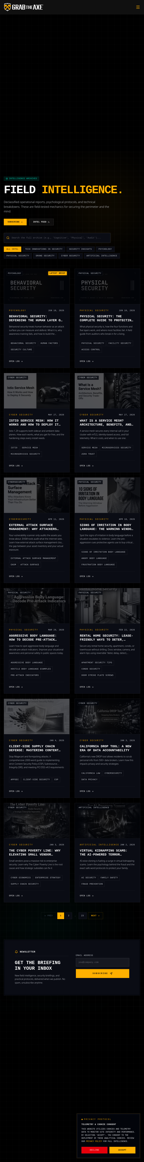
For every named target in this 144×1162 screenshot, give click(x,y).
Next (95, 916)
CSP (56, 780)
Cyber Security (70, 256)
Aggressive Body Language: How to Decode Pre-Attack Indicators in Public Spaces (34, 639)
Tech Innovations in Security (44, 249)
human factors (49, 343)
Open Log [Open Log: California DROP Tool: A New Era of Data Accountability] (87, 791)
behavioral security (23, 343)
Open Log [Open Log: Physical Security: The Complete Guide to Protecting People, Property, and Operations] (87, 361)
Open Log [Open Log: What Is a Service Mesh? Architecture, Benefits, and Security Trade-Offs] (87, 466)
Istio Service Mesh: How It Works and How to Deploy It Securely (34, 424)
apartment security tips (97, 663)
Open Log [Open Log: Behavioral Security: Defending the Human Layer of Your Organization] (16, 361)
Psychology (105, 249)
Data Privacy (90, 780)
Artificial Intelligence (102, 256)
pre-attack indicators (25, 675)
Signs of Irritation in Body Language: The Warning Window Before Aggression (106, 529)
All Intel (13, 249)
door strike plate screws (98, 675)
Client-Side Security (36, 780)
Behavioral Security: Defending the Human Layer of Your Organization (35, 320)
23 (82, 916)
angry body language (94, 558)
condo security (91, 669)
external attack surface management (33, 558)
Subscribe (15, 222)
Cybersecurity (16, 482)
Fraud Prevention (92, 884)
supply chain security (25, 884)
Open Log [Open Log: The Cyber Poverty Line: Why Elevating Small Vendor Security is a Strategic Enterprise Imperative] (16, 896)
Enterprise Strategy (48, 878)
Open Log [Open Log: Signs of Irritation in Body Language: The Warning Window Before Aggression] (87, 576)
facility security (120, 343)
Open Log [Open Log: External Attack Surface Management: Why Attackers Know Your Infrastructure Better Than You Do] (16, 576)
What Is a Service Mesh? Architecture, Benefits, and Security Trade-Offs (105, 424)
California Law (91, 773)
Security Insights (80, 249)
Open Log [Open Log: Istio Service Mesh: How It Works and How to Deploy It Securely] (16, 466)
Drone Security (45, 256)
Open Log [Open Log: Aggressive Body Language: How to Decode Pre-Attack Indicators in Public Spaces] (16, 687)
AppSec (15, 780)
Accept (122, 1150)
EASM (13, 565)
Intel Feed (41, 222)
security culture (21, 350)
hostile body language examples (31, 669)
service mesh (30, 448)
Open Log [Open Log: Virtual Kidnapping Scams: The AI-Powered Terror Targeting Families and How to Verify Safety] (87, 896)
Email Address (84, 955)
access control (91, 350)
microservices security (25, 454)
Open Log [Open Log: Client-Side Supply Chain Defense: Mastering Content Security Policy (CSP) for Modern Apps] (16, 791)
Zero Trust (88, 454)
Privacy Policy (94, 1141)
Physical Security (18, 256)
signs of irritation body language (104, 552)
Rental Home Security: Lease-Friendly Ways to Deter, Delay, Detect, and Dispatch (106, 639)
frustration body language (98, 565)
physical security (93, 343)
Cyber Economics (21, 878)
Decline (94, 1150)
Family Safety (109, 878)
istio (14, 448)
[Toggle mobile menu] (138, 7)
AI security (89, 878)
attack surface (30, 565)
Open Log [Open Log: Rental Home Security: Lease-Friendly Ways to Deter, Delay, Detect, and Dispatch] (87, 687)
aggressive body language (27, 663)
